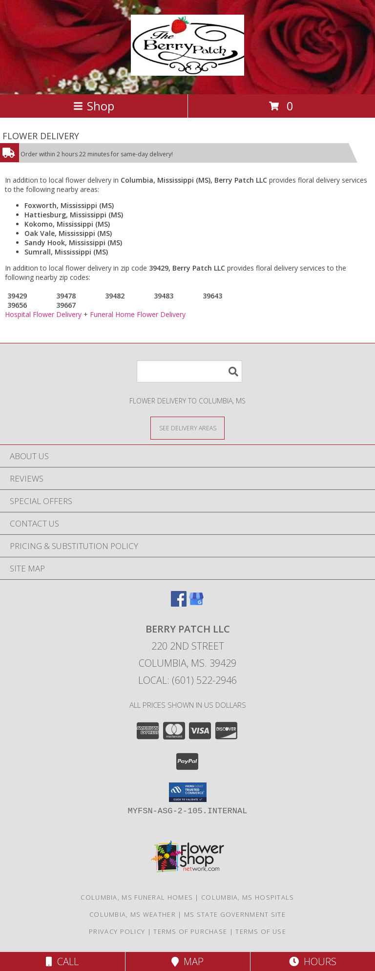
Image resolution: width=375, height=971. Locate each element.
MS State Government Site (235, 914)
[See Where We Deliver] (187, 427)
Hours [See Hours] (312, 961)
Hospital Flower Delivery (43, 314)
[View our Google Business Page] (196, 603)
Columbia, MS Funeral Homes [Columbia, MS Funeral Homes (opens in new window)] (137, 897)
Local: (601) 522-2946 (187, 680)
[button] (188, 792)
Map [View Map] (187, 961)
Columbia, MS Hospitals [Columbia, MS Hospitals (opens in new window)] (247, 897)
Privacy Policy (117, 931)
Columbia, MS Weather (132, 914)
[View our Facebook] (179, 603)
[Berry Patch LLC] (187, 70)
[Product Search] (189, 371)
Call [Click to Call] (62, 961)
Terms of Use (260, 931)
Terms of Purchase (190, 931)
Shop (93, 106)
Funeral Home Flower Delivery (138, 314)
